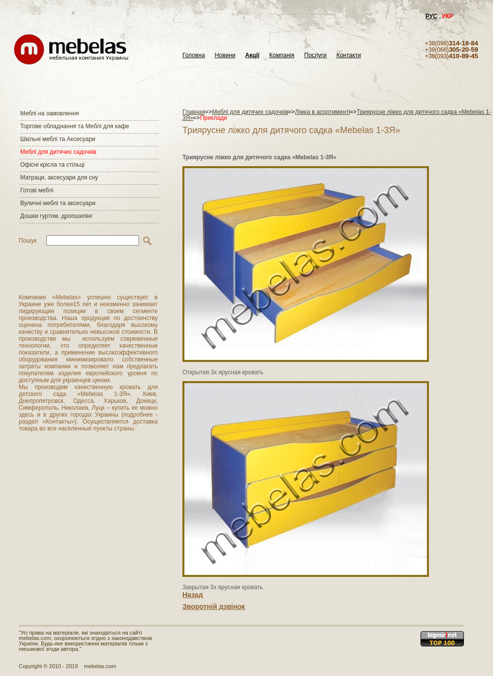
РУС (431, 16)
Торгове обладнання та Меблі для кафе (74, 126)
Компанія (281, 55)
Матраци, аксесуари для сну (59, 177)
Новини (225, 55)
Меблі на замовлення (49, 113)
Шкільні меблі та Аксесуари (57, 139)
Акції (252, 55)
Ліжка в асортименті (322, 111)
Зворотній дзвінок (213, 606)
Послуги (315, 55)
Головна (193, 55)
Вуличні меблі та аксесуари (57, 203)
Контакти (348, 55)
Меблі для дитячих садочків (58, 151)
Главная (193, 111)
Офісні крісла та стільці (52, 164)
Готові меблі (36, 190)
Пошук (27, 240)
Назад (192, 595)
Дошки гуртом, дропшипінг (56, 216)
